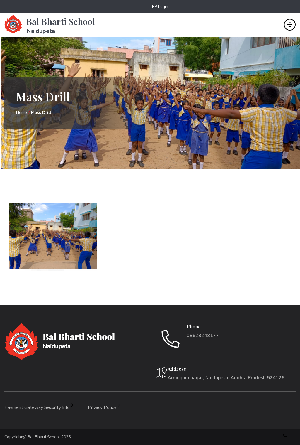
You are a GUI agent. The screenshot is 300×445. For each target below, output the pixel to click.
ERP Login (159, 6)
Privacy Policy (104, 407)
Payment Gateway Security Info (38, 407)
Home (21, 112)
